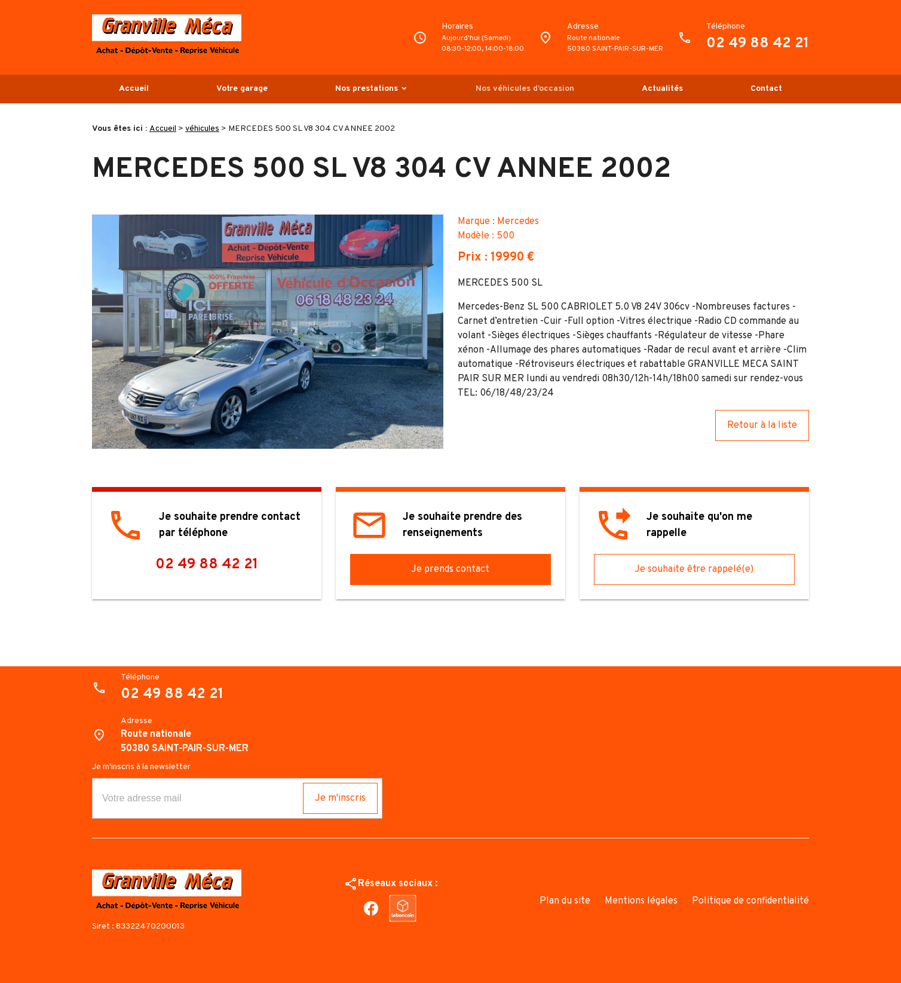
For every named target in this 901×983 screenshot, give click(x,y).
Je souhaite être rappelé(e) (694, 569)
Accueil (134, 89)
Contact (766, 89)
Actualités (662, 89)
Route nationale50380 (615, 43)
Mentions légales (641, 901)
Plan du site (565, 901)
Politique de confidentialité (750, 901)
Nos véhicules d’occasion (525, 89)
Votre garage (242, 89)
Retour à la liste (762, 425)
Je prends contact (450, 569)
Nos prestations (366, 89)
